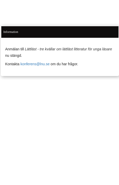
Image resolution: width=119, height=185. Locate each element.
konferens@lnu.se (35, 64)
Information (10, 32)
